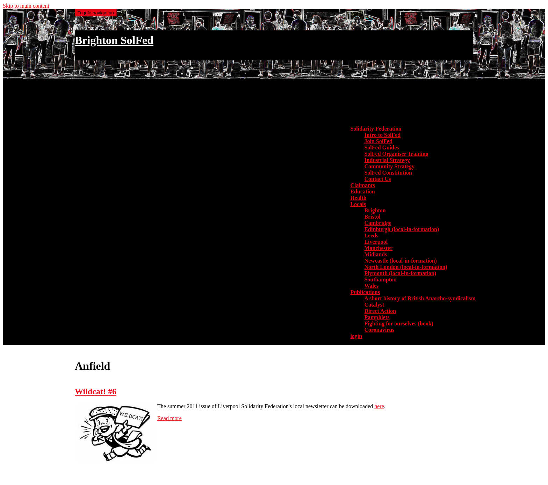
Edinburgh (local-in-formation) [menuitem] (401, 229)
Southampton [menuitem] (380, 279)
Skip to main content (26, 6)
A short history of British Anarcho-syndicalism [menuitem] (419, 298)
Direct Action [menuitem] (380, 311)
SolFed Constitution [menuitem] (388, 173)
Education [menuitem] (362, 191)
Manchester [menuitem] (378, 248)
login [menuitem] (356, 336)
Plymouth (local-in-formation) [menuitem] (400, 273)
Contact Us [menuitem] (377, 179)
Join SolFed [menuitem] (378, 141)
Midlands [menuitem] (375, 254)
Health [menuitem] (358, 198)
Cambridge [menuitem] (377, 223)
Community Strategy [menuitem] (389, 166)
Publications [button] (365, 292)
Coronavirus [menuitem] (379, 330)
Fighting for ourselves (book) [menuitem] (398, 323)
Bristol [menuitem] (372, 217)
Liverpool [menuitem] (376, 242)
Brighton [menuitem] (374, 210)
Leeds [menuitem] (371, 235)
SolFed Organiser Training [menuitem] (396, 154)
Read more (169, 418)
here (379, 406)
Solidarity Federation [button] (375, 129)
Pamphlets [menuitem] (376, 317)
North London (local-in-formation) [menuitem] (405, 267)
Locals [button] (358, 204)
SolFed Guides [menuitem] (381, 147)
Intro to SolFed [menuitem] (382, 135)
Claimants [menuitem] (362, 185)
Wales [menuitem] (371, 286)
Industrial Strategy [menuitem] (387, 160)
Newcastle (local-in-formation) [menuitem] (400, 261)
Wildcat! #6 (95, 391)
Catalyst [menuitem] (374, 305)
